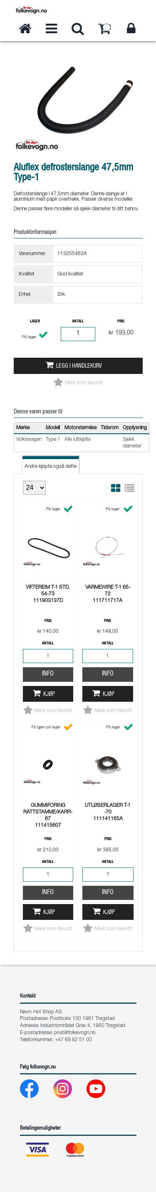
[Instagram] (69, 1090)
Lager (35, 322)
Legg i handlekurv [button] (79, 366)
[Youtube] (103, 1090)
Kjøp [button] (49, 695)
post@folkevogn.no (75, 1032)
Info (48, 674)
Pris (120, 322)
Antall (78, 322)
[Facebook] (36, 1090)
